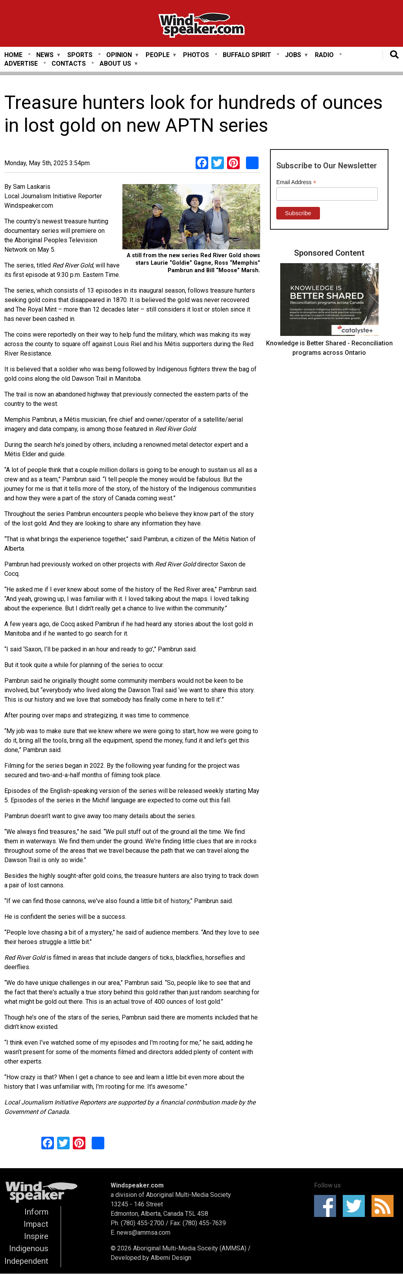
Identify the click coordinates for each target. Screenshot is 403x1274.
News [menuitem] (45, 55)
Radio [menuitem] (324, 55)
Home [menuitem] (13, 55)
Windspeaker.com (137, 1185)
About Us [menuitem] (115, 64)
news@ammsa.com (143, 1232)
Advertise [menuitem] (21, 63)
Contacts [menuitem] (69, 63)
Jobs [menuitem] (293, 55)
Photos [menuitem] (196, 55)
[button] (191, 218)
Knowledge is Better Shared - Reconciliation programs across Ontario (329, 347)
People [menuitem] (158, 55)
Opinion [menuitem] (119, 55)
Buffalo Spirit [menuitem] (247, 55)
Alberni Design (171, 1257)
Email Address (296, 182)
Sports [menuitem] (79, 55)
